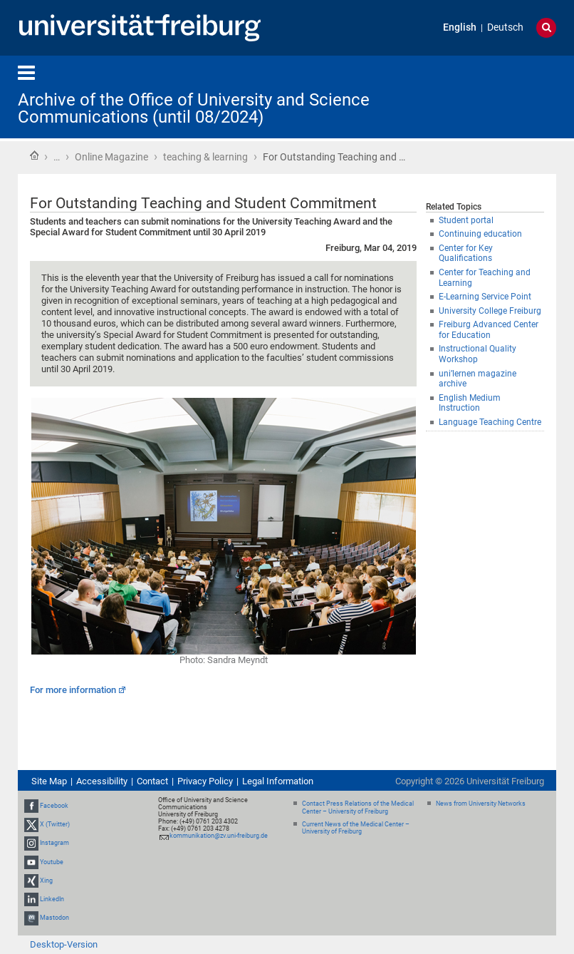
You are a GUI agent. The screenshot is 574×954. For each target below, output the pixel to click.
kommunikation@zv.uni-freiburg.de (218, 835)
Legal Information (277, 781)
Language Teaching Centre (490, 422)
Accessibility (101, 781)
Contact (152, 781)
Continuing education (480, 234)
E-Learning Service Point (485, 297)
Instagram (54, 842)
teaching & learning (205, 157)
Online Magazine (111, 157)
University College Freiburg (490, 311)
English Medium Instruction (470, 403)
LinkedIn (52, 899)
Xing (46, 880)
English (459, 27)
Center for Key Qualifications (466, 253)
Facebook (54, 805)
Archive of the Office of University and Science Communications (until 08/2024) (194, 108)
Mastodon (54, 917)
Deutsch (505, 27)
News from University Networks (481, 803)
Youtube (51, 862)
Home (34, 155)
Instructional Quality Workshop (477, 354)
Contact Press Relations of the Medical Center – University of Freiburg (358, 807)
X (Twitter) (55, 824)
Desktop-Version (64, 944)
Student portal (466, 220)
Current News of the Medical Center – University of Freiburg (355, 828)
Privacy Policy (205, 781)
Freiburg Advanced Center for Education (488, 329)
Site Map (49, 781)
